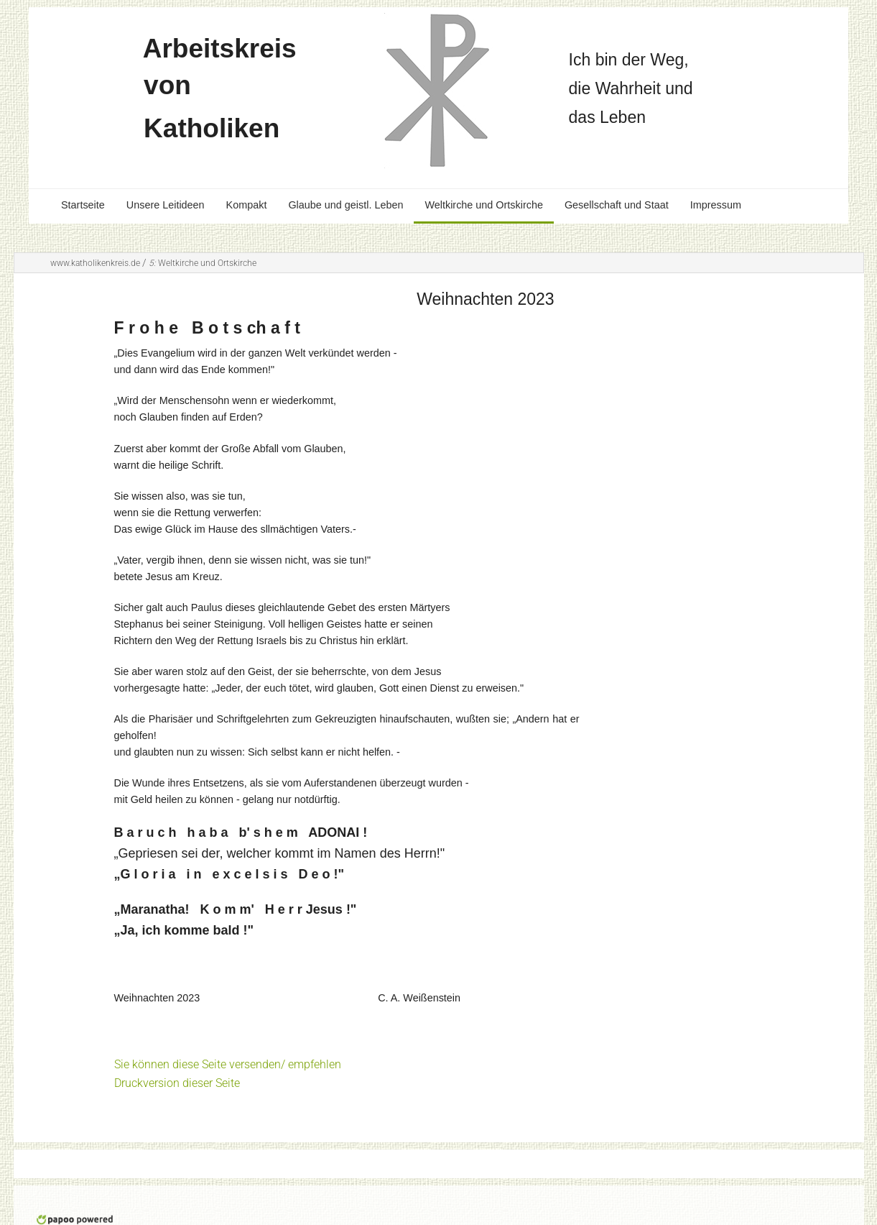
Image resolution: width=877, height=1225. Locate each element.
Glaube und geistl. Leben (345, 205)
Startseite (83, 205)
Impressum (715, 205)
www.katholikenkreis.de (95, 263)
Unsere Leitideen (165, 205)
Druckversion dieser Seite (177, 1083)
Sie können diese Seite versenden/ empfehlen (227, 1064)
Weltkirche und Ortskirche (483, 205)
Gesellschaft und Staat (617, 205)
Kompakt (246, 205)
